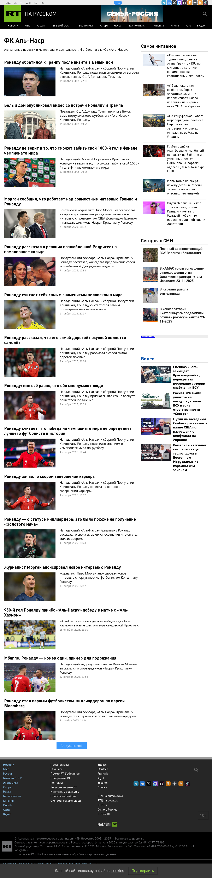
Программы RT (60, 778)
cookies (117, 871)
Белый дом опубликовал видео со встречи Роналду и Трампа (63, 105)
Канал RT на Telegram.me (163, 2)
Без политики (137, 25)
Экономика (86, 25)
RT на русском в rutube (184, 2)
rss (200, 2)
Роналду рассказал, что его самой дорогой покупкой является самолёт (65, 340)
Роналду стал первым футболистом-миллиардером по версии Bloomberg (64, 703)
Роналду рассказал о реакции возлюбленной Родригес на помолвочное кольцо (60, 249)
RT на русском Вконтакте (169, 2)
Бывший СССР (61, 25)
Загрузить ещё (71, 745)
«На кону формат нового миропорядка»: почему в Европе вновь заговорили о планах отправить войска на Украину (185, 126)
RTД (118, 2)
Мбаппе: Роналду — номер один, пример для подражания (60, 658)
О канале (57, 769)
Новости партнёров (63, 796)
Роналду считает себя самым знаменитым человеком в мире (63, 294)
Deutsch (103, 769)
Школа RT (104, 814)
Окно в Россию (107, 809)
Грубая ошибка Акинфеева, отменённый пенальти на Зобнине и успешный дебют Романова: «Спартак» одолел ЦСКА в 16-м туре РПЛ (186, 158)
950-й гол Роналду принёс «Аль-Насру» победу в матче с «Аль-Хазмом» (66, 612)
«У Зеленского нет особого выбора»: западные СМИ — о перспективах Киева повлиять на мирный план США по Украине (183, 95)
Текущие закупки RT (64, 787)
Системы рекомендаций (66, 800)
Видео (201, 25)
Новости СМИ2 (148, 336)
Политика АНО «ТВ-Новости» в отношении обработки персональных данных (65, 854)
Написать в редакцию (65, 791)
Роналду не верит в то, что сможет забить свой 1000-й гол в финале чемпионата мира (70, 150)
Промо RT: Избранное (65, 773)
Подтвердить (142, 871)
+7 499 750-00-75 (159, 846)
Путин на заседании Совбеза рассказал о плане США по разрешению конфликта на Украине (190, 429)
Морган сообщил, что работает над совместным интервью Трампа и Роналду (70, 201)
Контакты (57, 782)
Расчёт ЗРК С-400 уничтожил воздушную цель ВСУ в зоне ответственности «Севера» (187, 403)
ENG (8, 2)
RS (42, 2)
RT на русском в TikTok (205, 2)
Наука (117, 25)
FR (21, 2)
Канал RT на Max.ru (179, 2)
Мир (27, 25)
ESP (36, 2)
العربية (28, 2)
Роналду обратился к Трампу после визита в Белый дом (58, 62)
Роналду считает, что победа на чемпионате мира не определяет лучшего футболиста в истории (68, 431)
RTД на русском (108, 800)
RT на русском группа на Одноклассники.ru (189, 2)
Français (103, 773)
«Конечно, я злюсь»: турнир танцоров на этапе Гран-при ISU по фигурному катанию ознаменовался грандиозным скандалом (185, 65)
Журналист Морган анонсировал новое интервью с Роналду (62, 567)
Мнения (159, 25)
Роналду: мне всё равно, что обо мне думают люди (53, 385)
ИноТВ (175, 25)
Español (102, 783)
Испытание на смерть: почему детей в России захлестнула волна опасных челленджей (184, 187)
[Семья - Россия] (132, 13)
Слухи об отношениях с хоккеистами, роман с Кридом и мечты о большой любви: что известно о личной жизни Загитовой (186, 213)
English (102, 765)
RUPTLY (102, 805)
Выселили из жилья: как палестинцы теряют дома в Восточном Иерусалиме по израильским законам (190, 457)
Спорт (104, 25)
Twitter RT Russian (174, 2)
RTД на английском (110, 796)
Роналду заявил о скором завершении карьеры (50, 476)
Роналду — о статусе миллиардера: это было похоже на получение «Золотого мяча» (70, 521)
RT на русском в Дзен (195, 2)
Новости (13, 25)
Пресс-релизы (60, 764)
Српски (102, 787)
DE (15, 2)
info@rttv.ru (22, 850)
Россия (40, 25)
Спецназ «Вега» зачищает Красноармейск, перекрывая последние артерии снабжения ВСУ (189, 377)
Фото (188, 25)
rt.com (41, 842)
